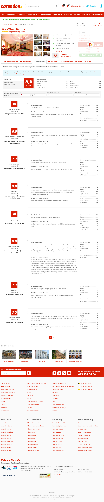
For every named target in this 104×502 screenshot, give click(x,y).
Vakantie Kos (31, 438)
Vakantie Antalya (58, 429)
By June (29, 392)
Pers (54, 401)
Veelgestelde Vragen (7, 395)
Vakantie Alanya (57, 441)
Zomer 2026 (21, 14)
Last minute (11, 14)
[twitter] (59, 373)
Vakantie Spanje (6, 447)
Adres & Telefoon (6, 386)
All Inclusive (57, 14)
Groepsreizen (5, 411)
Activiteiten (54, 62)
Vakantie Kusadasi (58, 450)
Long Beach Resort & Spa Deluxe (88, 426)
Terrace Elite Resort (84, 444)
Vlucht (89, 62)
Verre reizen (46, 14)
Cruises (77, 14)
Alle (49, 95)
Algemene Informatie (7, 389)
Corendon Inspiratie (33, 405)
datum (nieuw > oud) (81, 95)
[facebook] (54, 373)
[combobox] (42, 6)
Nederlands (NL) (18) (28, 95)
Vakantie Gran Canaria (33, 429)
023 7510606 (57, 474)
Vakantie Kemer (57, 444)
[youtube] (69, 373)
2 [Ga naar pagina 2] (53, 337)
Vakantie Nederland (7, 432)
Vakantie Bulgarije (6, 426)
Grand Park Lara (83, 438)
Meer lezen (59, 51)
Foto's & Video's (68, 62)
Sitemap (55, 411)
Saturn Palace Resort (84, 432)
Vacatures (55, 398)
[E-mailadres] (13, 373)
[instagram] (64, 373)
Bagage (3, 401)
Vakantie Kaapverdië (33, 423)
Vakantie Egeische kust (59, 426)
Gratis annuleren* (44, 19)
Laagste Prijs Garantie (59, 383)
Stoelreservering (32, 389)
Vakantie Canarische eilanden (35, 426)
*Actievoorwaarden (33, 411)
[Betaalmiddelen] (8, 475)
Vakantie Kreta (31, 441)
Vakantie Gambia (6, 438)
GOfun (29, 398)
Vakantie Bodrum (58, 438)
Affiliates (29, 408)
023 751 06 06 (87, 374)
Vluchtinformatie (6, 398)
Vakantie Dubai (31, 435)
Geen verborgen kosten (12, 19)
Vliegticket (96, 14)
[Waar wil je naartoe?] (42, 6)
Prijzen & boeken (12, 62)
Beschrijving (27, 62)
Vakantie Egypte (6, 435)
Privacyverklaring (58, 389)
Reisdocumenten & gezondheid (36, 383)
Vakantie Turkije (6, 450)
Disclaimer (56, 395)
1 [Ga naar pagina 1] (50, 337)
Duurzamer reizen (32, 386)
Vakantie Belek (57, 447)
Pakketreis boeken (58, 405)
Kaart (80, 62)
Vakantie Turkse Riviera (60, 423)
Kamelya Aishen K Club (85, 450)
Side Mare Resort (83, 441)
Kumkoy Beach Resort (85, 423)
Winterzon (68, 14)
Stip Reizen (30, 395)
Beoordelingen (40, 62)
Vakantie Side (57, 432)
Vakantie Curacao (6, 429)
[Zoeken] (57, 6)
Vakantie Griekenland (7, 441)
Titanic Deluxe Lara (84, 435)
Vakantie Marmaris (58, 435)
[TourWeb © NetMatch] (52, 492)
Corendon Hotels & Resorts (35, 401)
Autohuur (4, 408)
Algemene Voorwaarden (8, 392)
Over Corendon (5, 383)
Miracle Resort (82, 429)
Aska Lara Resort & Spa (85, 447)
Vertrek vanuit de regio (59, 408)
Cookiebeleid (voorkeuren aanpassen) (64, 386)
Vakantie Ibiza (31, 432)
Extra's (3, 405)
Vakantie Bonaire (6, 423)
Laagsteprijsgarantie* (29, 19)
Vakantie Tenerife (32, 447)
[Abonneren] (29, 373)
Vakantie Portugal (6, 444)
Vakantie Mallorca (32, 444)
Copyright (55, 392)
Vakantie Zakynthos (33, 450)
